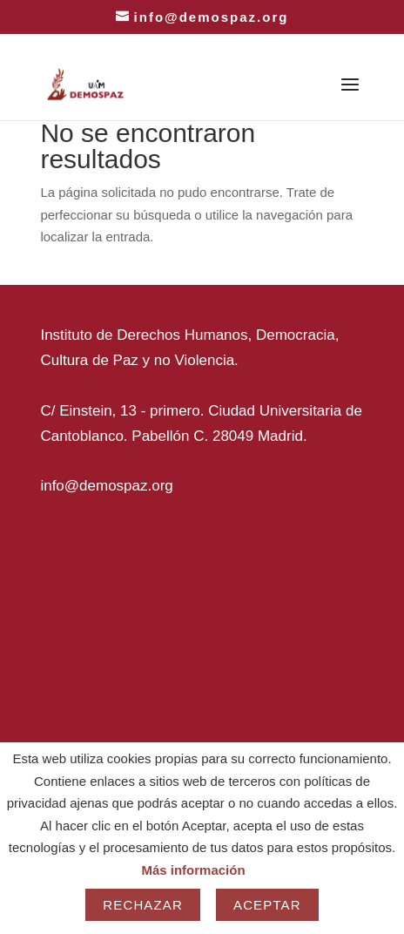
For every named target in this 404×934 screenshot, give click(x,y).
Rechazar (143, 904)
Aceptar (267, 904)
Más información (193, 870)
